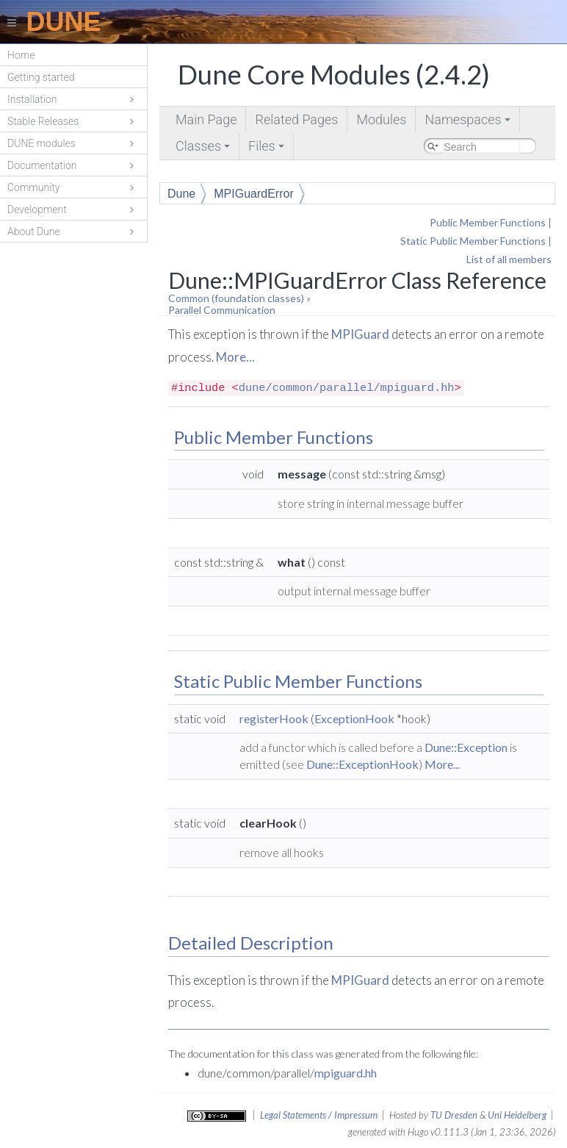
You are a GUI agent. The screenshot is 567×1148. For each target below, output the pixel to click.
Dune (181, 193)
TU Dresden (453, 1115)
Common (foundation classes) (236, 298)
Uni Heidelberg (517, 1115)
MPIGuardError (253, 193)
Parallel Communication (221, 310)
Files (267, 148)
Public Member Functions (488, 222)
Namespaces (468, 122)
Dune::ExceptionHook (362, 764)
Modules (381, 119)
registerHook (273, 718)
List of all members (509, 259)
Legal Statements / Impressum (319, 1115)
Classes (204, 148)
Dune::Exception (466, 747)
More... (235, 357)
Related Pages (296, 119)
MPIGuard (360, 334)
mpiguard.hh (345, 1073)
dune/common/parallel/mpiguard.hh (347, 388)
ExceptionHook (354, 718)
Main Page (206, 119)
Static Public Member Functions (473, 240)
